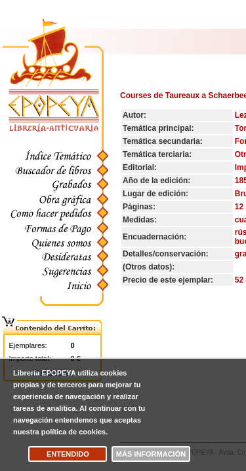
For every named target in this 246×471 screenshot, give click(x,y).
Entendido (68, 454)
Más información (151, 454)
